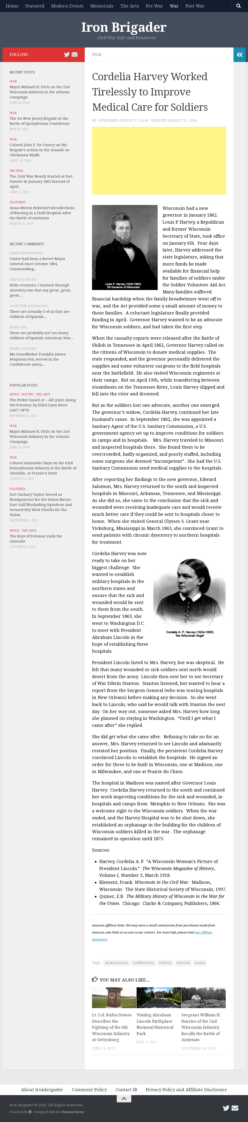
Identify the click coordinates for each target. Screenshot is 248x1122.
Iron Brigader (124, 27)
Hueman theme (72, 1112)
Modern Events (67, 5)
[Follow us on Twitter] (67, 54)
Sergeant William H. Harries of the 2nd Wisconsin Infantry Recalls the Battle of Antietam (201, 1027)
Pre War (154, 5)
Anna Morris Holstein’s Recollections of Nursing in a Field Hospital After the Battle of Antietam (42, 213)
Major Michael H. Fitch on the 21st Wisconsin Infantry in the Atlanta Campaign (40, 92)
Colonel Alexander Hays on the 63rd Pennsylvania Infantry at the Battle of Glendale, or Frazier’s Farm (43, 468)
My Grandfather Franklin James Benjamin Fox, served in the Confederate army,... (38, 359)
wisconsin (183, 963)
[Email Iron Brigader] (75, 54)
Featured (34, 5)
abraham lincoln (116, 963)
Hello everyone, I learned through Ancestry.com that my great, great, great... (40, 290)
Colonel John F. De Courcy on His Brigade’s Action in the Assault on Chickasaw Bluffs (40, 150)
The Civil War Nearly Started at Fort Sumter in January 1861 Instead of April (41, 181)
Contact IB (126, 1089)
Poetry (27, 394)
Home (12, 5)
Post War (195, 5)
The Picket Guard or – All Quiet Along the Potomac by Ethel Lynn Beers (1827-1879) (43, 405)
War (174, 5)
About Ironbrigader (42, 1089)
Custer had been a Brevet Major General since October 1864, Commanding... (37, 264)
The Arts (129, 5)
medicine (165, 963)
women (200, 963)
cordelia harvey (143, 963)
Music (14, 394)
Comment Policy (89, 1089)
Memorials (102, 5)
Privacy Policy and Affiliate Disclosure (186, 1089)
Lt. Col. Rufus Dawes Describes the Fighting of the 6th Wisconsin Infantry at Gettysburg (112, 1027)
